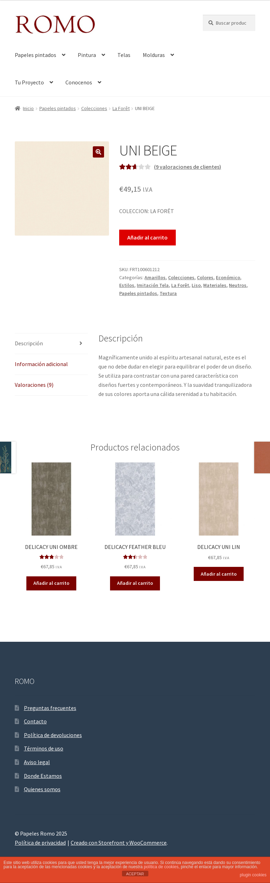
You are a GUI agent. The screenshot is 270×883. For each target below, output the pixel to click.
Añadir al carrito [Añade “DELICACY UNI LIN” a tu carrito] (219, 574)
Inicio (28, 108)
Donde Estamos (43, 775)
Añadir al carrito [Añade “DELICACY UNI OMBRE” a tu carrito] (51, 583)
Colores (205, 277)
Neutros (237, 285)
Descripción (29, 343)
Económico (228, 277)
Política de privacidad (40, 842)
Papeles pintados (35, 54)
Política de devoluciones (53, 734)
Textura (168, 293)
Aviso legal (37, 762)
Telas (123, 54)
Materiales (214, 285)
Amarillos (155, 277)
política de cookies (161, 866)
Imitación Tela (153, 285)
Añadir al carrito (147, 237)
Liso (196, 285)
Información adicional (41, 363)
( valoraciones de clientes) (187, 166)
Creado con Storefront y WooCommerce (119, 842)
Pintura (87, 54)
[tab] (51, 343)
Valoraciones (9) (34, 384)
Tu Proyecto (29, 82)
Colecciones (94, 108)
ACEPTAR (135, 874)
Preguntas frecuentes (50, 707)
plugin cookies (253, 874)
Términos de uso (43, 748)
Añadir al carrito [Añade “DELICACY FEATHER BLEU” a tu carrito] (135, 583)
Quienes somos (42, 789)
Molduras (154, 54)
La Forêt (121, 108)
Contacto (35, 721)
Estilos (126, 285)
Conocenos (78, 82)
